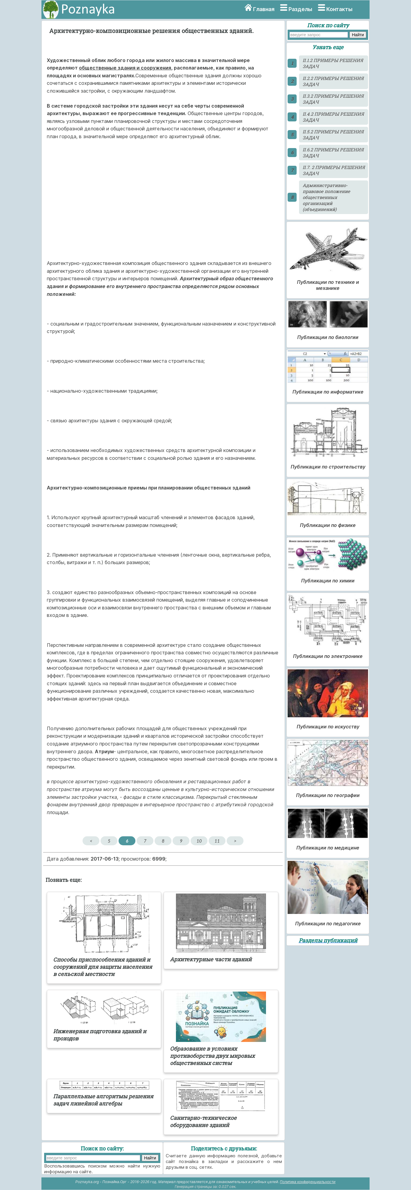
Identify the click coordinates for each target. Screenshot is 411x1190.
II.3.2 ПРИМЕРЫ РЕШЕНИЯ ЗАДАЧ (333, 99)
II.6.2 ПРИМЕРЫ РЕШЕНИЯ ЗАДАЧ (333, 153)
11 (217, 840)
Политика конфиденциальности (307, 1182)
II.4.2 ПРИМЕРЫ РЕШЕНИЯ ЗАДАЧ (333, 117)
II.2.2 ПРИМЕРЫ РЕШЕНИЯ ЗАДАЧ (333, 81)
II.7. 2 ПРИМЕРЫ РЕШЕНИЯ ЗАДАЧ (334, 170)
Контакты (339, 9)
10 (199, 840)
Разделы (300, 9)
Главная (263, 9)
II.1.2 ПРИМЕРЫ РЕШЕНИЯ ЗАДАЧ (333, 63)
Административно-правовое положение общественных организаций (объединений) (326, 197)
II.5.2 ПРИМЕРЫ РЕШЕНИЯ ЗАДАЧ (333, 135)
